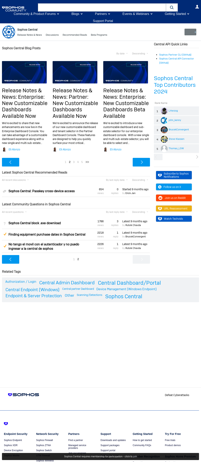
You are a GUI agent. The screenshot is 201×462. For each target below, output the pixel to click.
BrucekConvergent (179, 129)
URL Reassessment (172, 208)
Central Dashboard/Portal (129, 282)
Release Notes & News (29, 35)
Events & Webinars (135, 14)
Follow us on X (169, 187)
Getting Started (175, 14)
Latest (134, 221)
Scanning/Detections (89, 295)
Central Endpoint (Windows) (32, 289)
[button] (172, 7)
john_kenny (175, 120)
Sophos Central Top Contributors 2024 (175, 85)
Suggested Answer (5, 234)
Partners (101, 14)
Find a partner (75, 440)
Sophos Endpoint (13, 440)
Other (69, 295)
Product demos (173, 445)
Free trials (170, 440)
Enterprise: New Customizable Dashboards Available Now (25, 106)
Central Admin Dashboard (67, 283)
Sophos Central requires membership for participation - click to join (100, 456)
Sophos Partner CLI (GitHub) (175, 54)
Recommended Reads (75, 35)
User (197, 7)
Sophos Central (123, 296)
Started (135, 189)
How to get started (142, 440)
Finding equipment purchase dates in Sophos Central (46, 234)
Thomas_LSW (176, 148)
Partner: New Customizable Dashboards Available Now (75, 106)
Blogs (75, 14)
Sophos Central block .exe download (34, 223)
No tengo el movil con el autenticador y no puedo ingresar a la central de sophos (43, 246)
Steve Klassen (176, 139)
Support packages (110, 445)
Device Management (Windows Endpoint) (126, 289)
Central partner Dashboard (78, 289)
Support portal (107, 450)
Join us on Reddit (172, 198)
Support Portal (103, 21)
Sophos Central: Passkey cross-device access (41, 191)
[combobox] (102, 7)
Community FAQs (142, 445)
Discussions (52, 35)
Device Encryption (13, 450)
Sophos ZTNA (43, 445)
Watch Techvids (170, 219)
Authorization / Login (20, 282)
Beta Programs (99, 35)
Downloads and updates (113, 440)
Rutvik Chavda (133, 225)
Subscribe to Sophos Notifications (173, 175)
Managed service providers (77, 446)
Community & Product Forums (35, 14)
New (190, 32)
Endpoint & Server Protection (33, 295)
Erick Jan (130, 193)
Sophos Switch (44, 450)
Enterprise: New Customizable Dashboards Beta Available (126, 106)
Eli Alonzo (14, 149)
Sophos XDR (10, 445)
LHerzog (173, 110)
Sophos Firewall (44, 440)
